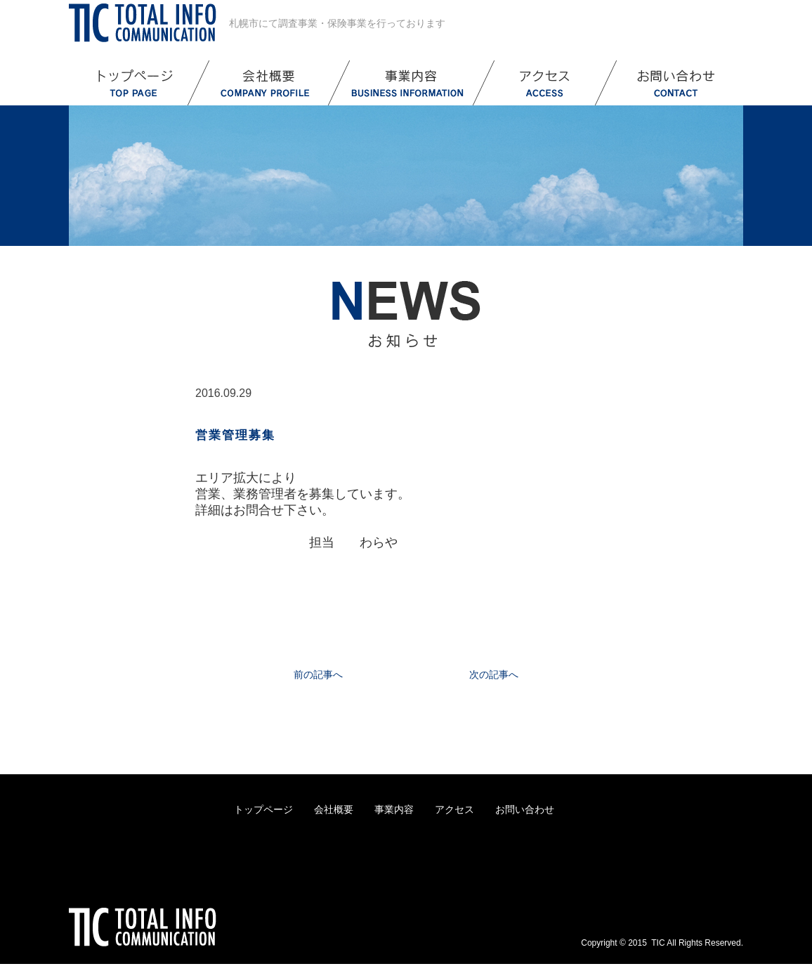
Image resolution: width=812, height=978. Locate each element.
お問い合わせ (524, 809)
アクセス (454, 809)
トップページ (263, 809)
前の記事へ (318, 674)
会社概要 (333, 809)
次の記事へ (493, 674)
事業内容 (394, 809)
